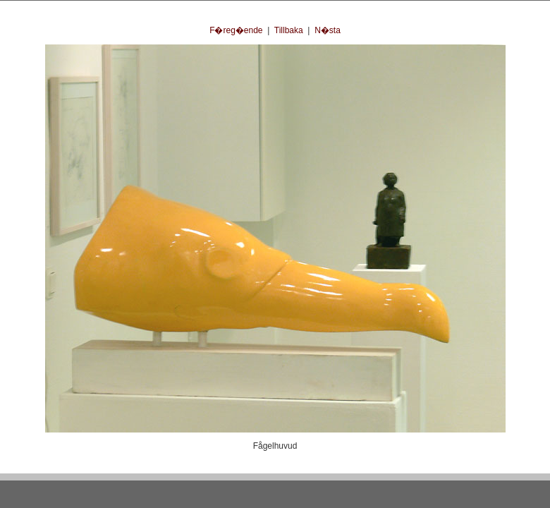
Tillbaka (288, 30)
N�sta (327, 30)
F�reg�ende (235, 30)
